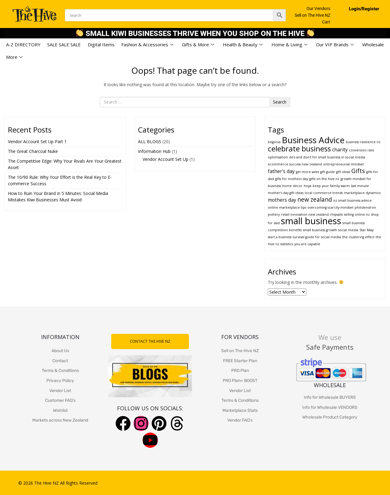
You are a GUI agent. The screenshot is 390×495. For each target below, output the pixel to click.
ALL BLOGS (149, 141)
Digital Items (101, 44)
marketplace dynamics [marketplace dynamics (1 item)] (362, 193)
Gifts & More (198, 44)
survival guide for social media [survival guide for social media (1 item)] (317, 237)
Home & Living (289, 44)
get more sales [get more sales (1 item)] (307, 172)
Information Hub (154, 151)
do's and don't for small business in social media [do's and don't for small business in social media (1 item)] (327, 157)
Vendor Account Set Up (165, 159)
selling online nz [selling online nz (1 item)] (357, 214)
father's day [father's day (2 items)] (281, 171)
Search (279, 102)
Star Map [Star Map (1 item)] (367, 230)
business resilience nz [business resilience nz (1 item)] (363, 142)
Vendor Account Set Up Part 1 (37, 141)
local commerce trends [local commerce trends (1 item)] (324, 193)
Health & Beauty (243, 44)
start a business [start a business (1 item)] (280, 237)
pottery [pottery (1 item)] (274, 214)
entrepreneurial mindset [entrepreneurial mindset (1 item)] (343, 164)
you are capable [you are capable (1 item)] (307, 244)
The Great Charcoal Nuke (33, 151)
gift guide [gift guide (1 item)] (327, 172)
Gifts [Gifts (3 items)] (358, 171)
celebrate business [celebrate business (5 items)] (299, 148)
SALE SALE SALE (64, 44)
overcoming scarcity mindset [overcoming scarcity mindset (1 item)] (330, 207)
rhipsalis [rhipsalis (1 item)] (336, 214)
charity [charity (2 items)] (340, 149)
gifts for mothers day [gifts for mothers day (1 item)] (291, 179)
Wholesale (373, 44)
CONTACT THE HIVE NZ (150, 341)
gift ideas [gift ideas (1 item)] (343, 172)
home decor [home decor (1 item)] (292, 186)
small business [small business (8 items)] (311, 221)
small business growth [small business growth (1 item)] (320, 230)
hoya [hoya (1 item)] (307, 186)
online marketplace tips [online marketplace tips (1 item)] (287, 207)
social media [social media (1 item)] (348, 230)
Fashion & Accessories (147, 44)
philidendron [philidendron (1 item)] (365, 207)
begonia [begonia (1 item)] (274, 142)
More (14, 57)
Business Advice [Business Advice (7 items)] (313, 140)
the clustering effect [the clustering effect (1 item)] (358, 237)
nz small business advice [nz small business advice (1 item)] (352, 200)
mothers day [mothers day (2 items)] (282, 199)
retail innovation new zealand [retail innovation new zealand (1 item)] (305, 214)
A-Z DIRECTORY (23, 44)
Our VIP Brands (335, 44)
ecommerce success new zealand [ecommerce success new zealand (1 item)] (295, 164)
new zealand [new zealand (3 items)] (314, 199)
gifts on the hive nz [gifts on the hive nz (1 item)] (324, 179)
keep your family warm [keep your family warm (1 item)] (331, 186)
